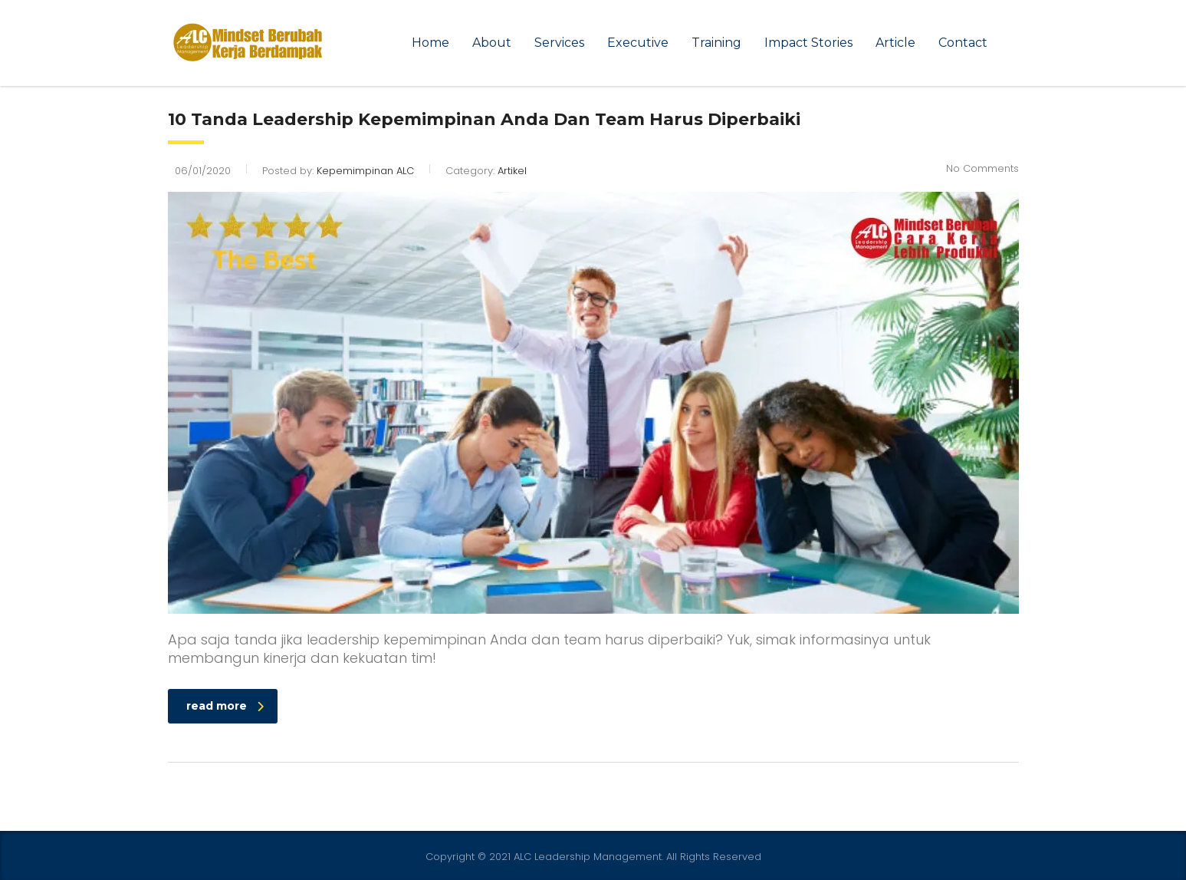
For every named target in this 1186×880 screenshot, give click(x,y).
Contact (962, 42)
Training (716, 42)
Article (895, 42)
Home (430, 42)
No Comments (982, 168)
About (491, 42)
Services (559, 42)
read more (225, 706)
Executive (638, 42)
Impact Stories (808, 42)
